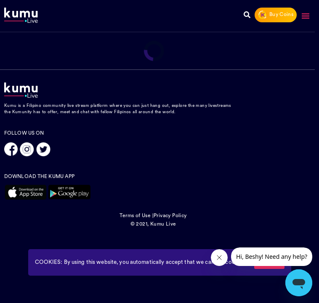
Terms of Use (135, 215)
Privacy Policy (170, 215)
